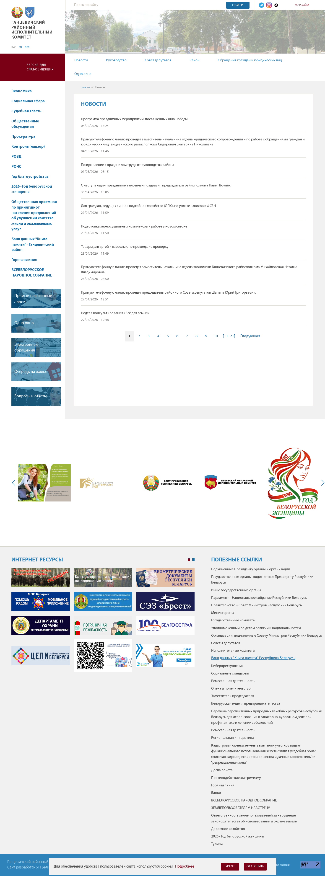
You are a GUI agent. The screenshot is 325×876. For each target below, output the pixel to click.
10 (216, 336)
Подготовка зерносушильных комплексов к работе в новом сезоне (134, 226)
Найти (238, 5)
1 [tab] (189, 559)
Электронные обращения (26, 348)
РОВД (16, 157)
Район (195, 60)
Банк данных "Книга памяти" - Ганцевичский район (32, 244)
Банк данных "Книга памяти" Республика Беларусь (253, 658)
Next (322, 482)
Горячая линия (24, 260)
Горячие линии (277, 865)
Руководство (116, 60)
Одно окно (82, 74)
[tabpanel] (103, 622)
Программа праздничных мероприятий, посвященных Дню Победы (134, 119)
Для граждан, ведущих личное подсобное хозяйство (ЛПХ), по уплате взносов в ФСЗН (148, 206)
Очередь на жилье (30, 372)
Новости (81, 60)
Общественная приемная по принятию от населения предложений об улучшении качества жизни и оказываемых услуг (34, 215)
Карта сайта (302, 5)
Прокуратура (25, 137)
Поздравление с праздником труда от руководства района (127, 165)
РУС (13, 47)
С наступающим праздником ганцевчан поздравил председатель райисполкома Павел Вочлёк (156, 185)
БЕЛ (27, 47)
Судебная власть (26, 111)
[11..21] (229, 336)
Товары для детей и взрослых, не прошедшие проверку (125, 247)
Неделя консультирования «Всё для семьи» (115, 313)
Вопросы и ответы (30, 396)
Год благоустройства (30, 177)
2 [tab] (193, 559)
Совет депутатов (158, 60)
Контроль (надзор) (28, 147)
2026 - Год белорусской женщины (31, 189)
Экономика (23, 91)
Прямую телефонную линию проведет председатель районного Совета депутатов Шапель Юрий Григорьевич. (168, 293)
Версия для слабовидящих (40, 67)
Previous (14, 482)
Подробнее (184, 866)
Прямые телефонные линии (33, 299)
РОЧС (16, 167)
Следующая (250, 336)
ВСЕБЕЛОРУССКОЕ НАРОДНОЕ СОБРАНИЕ (31, 272)
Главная (85, 87)
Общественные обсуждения (25, 124)
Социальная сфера (30, 101)
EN (20, 47)
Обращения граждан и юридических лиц (250, 60)
